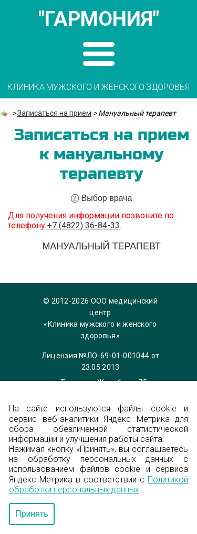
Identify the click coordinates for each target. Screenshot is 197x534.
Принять (31, 513)
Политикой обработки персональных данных (98, 485)
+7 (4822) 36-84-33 (83, 225)
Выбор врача (101, 198)
